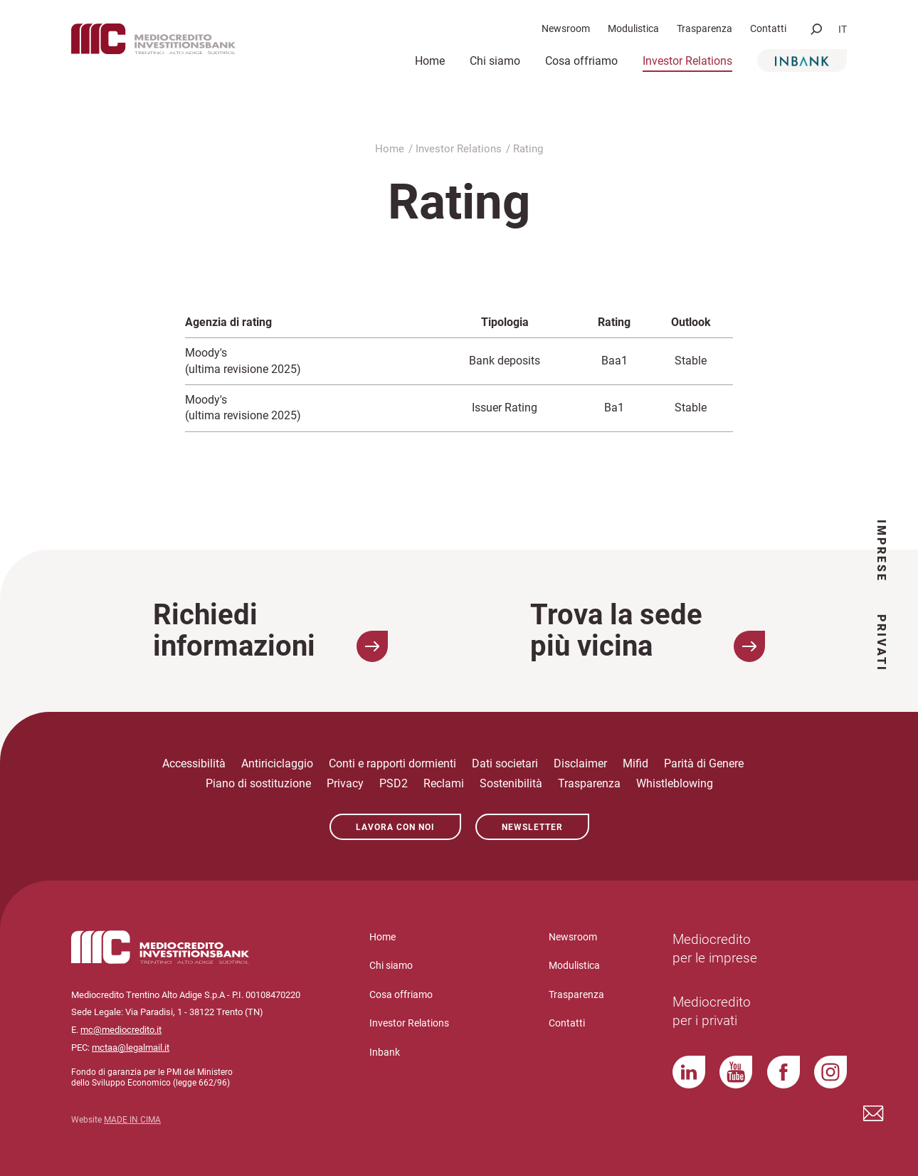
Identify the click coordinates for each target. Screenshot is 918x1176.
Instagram (830, 1072)
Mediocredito (178, 43)
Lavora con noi (395, 827)
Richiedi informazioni (270, 630)
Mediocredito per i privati (711, 1011)
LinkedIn (688, 1072)
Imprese (881, 551)
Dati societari (505, 763)
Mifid (635, 763)
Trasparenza (704, 28)
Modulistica (633, 28)
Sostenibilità (511, 783)
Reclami (443, 783)
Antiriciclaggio (277, 763)
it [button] (842, 29)
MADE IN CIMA (132, 1120)
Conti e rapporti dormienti (392, 763)
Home (430, 61)
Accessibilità (194, 763)
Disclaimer (580, 763)
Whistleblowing (674, 783)
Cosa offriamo (581, 61)
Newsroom (566, 28)
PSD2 (393, 783)
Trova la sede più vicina (647, 630)
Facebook (783, 1072)
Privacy (345, 783)
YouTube (735, 1072)
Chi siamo (495, 61)
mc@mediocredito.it (121, 1029)
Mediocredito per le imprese (714, 949)
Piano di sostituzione (258, 783)
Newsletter (532, 827)
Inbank (802, 60)
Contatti (768, 28)
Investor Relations (687, 61)
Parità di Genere (704, 763)
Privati (881, 643)
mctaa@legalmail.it (130, 1047)
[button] (816, 29)
